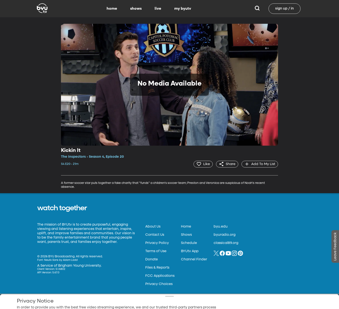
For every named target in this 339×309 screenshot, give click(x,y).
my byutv (182, 9)
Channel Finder (194, 259)
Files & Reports (157, 267)
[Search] (257, 8)
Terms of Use (155, 251)
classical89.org (226, 243)
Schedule (189, 243)
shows (136, 9)
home (112, 9)
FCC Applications (159, 276)
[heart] (203, 164)
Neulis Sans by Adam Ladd (61, 260)
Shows (186, 235)
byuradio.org (224, 235)
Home (186, 226)
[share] (227, 164)
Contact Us (154, 235)
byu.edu (221, 226)
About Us (152, 226)
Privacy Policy (157, 243)
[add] (259, 164)
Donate (151, 259)
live (158, 9)
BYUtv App (189, 251)
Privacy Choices (159, 284)
